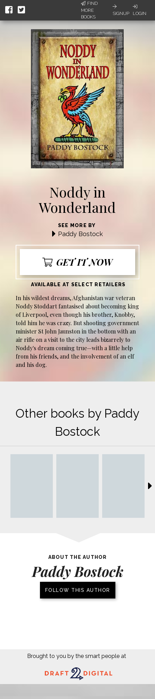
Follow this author (77, 590)
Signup (121, 10)
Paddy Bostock (80, 234)
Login (139, 10)
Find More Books (89, 10)
